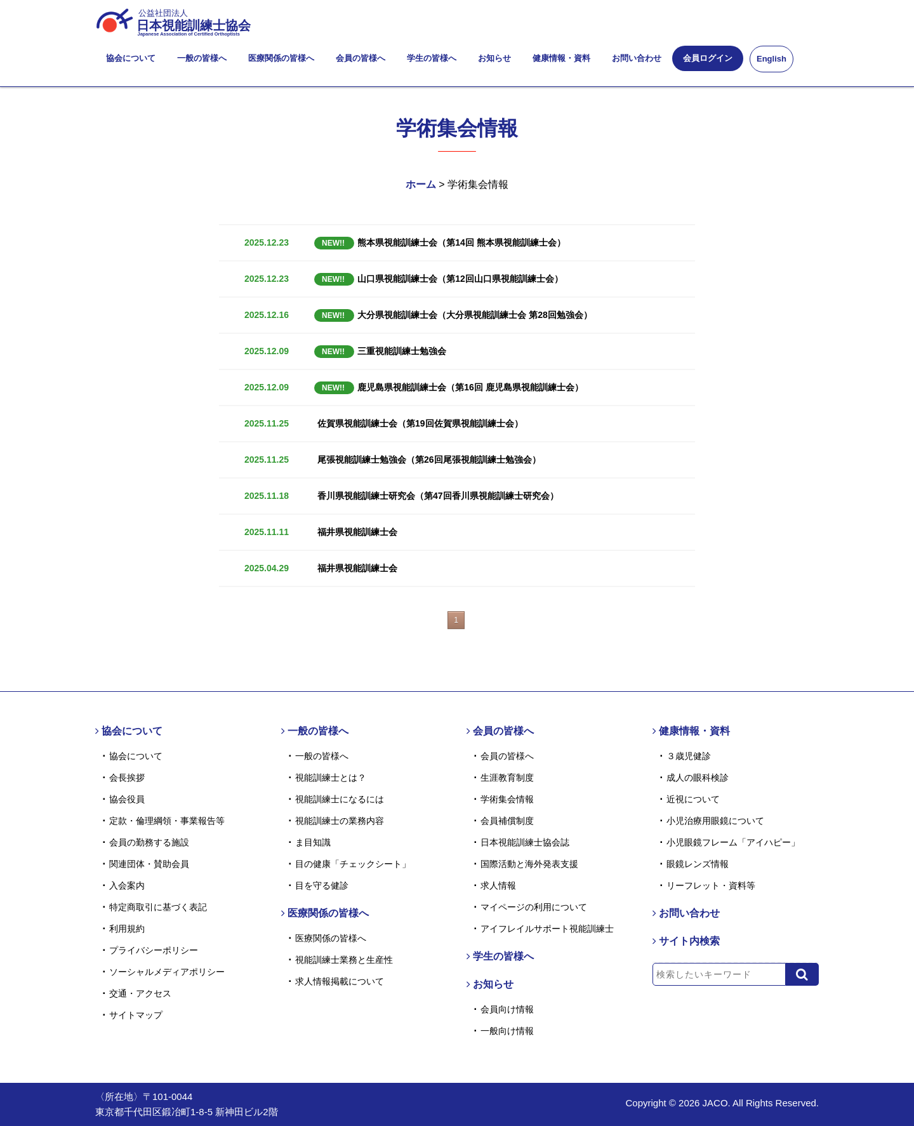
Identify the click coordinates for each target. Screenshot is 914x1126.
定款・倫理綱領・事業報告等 (167, 821)
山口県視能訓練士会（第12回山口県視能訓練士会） (438, 279)
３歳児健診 (688, 756)
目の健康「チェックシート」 (353, 864)
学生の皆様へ (431, 58)
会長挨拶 (127, 777)
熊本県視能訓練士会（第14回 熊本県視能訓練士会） (440, 242)
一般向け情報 (507, 1031)
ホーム (421, 184)
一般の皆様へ (202, 58)
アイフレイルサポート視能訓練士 (547, 929)
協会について (131, 58)
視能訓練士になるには (339, 799)
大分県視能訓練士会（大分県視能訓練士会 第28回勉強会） (453, 315)
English (771, 58)
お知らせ (494, 58)
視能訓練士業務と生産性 (344, 960)
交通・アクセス (140, 993)
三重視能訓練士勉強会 (380, 351)
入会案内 (127, 885)
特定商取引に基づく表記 (158, 907)
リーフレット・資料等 (710, 885)
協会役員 (127, 799)
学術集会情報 (507, 799)
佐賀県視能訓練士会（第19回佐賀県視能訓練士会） (420, 423)
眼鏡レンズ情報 (697, 864)
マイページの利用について (533, 907)
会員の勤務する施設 (149, 842)
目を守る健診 (321, 885)
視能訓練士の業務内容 (339, 821)
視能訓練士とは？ (330, 777)
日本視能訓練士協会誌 (524, 842)
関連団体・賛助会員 (149, 864)
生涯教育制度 (507, 777)
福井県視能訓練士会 (357, 532)
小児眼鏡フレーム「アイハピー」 (733, 842)
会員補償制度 (507, 821)
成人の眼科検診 (697, 777)
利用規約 (127, 929)
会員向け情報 (507, 1009)
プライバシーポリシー (153, 950)
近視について (693, 799)
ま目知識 (313, 842)
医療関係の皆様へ (281, 58)
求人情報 (498, 885)
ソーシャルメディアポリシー (167, 972)
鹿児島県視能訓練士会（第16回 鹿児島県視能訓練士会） (448, 387)
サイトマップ (135, 1015)
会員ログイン (707, 58)
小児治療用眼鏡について (715, 821)
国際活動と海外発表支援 (529, 864)
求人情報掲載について (339, 981)
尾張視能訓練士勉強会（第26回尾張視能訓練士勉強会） (429, 459)
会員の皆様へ (360, 58)
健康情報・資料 (561, 58)
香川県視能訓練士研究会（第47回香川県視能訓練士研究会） (438, 496)
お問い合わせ (636, 58)
